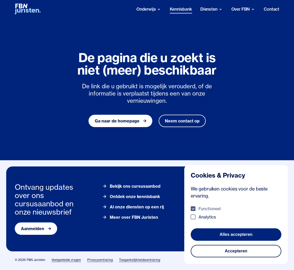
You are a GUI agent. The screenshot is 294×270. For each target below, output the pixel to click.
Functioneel (210, 208)
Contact (271, 9)
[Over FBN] (243, 9)
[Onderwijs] (149, 9)
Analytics (207, 217)
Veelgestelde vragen (66, 260)
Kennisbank (181, 9)
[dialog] (236, 214)
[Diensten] (211, 9)
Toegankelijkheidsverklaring (139, 260)
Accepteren (236, 251)
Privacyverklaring (100, 260)
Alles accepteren (235, 234)
